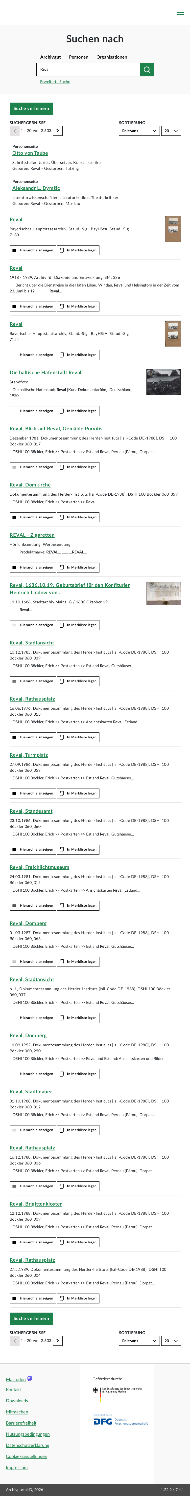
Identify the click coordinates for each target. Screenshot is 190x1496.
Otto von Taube (30, 153)
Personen (79, 57)
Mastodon (16, 1380)
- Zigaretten (32, 535)
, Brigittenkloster (36, 1204)
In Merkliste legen (82, 250)
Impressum (17, 1468)
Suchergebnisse (28, 123)
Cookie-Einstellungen (26, 1456)
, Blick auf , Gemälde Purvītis (56, 428)
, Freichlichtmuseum (39, 867)
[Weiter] (58, 131)
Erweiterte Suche (55, 82)
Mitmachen (17, 1412)
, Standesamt (31, 811)
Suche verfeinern (31, 109)
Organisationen (111, 57)
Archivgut (50, 57)
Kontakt (13, 1390)
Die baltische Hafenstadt (45, 372)
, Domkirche (30, 485)
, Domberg (28, 923)
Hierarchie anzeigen (36, 250)
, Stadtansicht (32, 642)
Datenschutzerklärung (27, 1445)
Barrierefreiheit (21, 1423)
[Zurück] (15, 131)
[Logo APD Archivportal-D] (36, 12)
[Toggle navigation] (180, 12)
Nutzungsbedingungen (28, 1434)
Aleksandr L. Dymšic (36, 188)
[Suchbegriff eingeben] (88, 69)
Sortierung (132, 123)
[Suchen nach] (147, 69)
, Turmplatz (29, 755)
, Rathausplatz (32, 699)
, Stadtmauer (31, 1091)
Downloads (17, 1401)
